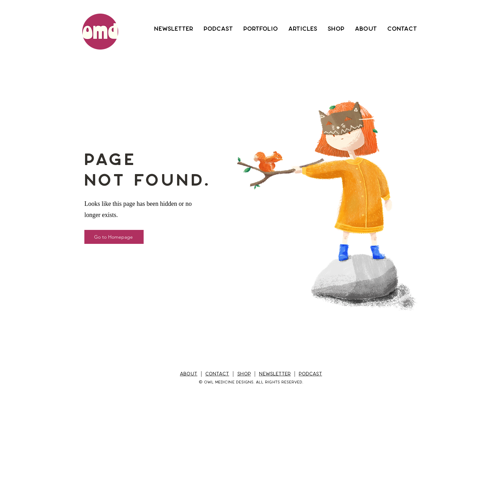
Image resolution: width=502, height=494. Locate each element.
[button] (173, 28)
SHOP (244, 374)
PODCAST (310, 374)
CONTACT (217, 374)
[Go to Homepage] (114, 237)
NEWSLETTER (275, 374)
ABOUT (188, 374)
